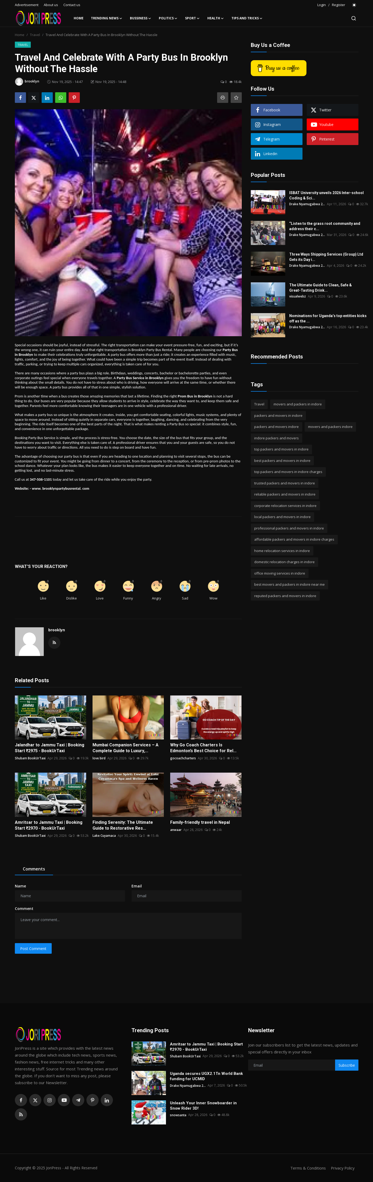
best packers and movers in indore (282, 460)
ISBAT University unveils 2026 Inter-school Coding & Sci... (326, 195)
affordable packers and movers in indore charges (294, 539)
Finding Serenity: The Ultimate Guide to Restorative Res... (123, 825)
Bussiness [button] (140, 18)
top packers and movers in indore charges (288, 471)
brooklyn (56, 629)
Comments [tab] (34, 869)
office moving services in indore (279, 573)
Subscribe (347, 1065)
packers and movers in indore (278, 415)
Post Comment (33, 948)
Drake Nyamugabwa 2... (307, 204)
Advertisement (26, 4)
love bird (99, 758)
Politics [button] (168, 18)
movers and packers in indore (298, 404)
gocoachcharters (183, 758)
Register (338, 4)
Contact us (71, 4)
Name (20, 885)
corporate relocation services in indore (285, 505)
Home (79, 18)
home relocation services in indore (282, 550)
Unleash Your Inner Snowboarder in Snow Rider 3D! (203, 1106)
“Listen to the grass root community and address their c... (324, 226)
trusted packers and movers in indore (284, 483)
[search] (353, 18)
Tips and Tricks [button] (247, 18)
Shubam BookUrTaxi (30, 758)
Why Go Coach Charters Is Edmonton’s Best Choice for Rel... (203, 747)
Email (136, 885)
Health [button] (215, 18)
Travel (35, 34)
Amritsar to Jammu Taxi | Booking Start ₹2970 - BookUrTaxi (48, 825)
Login (321, 4)
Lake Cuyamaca (104, 835)
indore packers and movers (276, 438)
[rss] (21, 1114)
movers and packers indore (330, 426)
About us (51, 4)
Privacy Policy (342, 1168)
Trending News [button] (106, 18)
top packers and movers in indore (281, 449)
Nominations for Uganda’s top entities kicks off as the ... (328, 318)
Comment (24, 908)
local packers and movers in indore (282, 516)
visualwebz (297, 296)
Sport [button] (192, 18)
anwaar (176, 830)
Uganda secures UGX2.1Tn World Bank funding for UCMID (206, 1076)
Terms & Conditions (306, 1168)
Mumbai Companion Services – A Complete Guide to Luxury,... (126, 747)
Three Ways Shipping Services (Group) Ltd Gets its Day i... (326, 257)
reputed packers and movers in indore (285, 595)
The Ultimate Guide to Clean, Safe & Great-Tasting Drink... (320, 287)
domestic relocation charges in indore (284, 561)
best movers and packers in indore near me (289, 584)
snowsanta (178, 1115)
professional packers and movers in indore (289, 528)
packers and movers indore (276, 426)
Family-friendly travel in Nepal (200, 822)
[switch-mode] (354, 5)
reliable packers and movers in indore (284, 494)
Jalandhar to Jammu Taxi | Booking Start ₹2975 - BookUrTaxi (49, 747)
